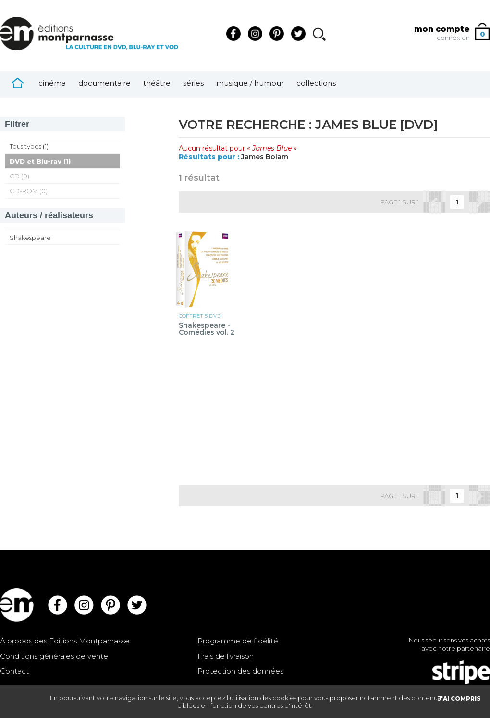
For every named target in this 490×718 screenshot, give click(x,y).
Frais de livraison (225, 656)
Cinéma (52, 83)
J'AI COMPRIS (459, 698)
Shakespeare (30, 237)
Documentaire (104, 83)
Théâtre (157, 83)
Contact (14, 671)
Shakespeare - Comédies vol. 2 (206, 329)
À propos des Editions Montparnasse (65, 640)
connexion (453, 37)
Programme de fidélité (237, 640)
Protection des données (240, 671)
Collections (316, 83)
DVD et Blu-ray (35, 161)
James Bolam (264, 156)
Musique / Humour (250, 83)
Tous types (25, 146)
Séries (193, 83)
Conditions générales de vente (54, 656)
